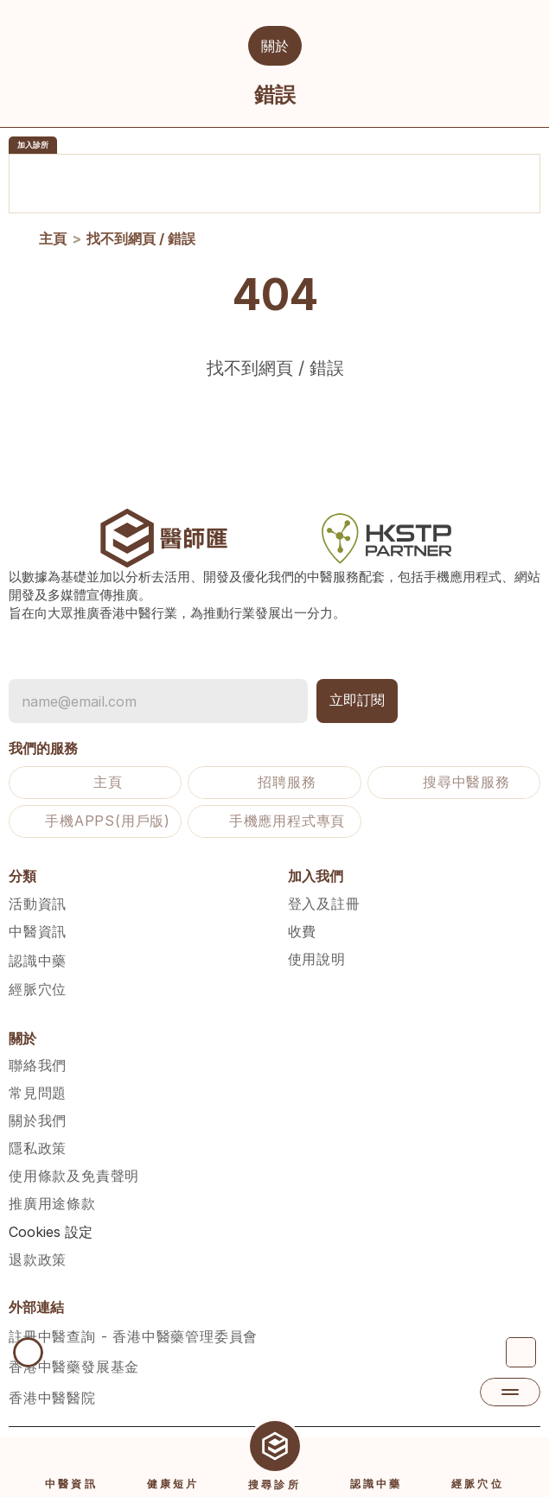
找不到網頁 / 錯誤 (140, 241)
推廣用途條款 (52, 1203)
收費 (302, 931)
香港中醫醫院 (52, 1397)
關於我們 (38, 1120)
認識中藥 (38, 960)
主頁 (53, 241)
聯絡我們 (38, 1065)
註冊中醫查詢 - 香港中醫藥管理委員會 (133, 1336)
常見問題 (38, 1092)
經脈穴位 (38, 989)
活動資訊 (38, 903)
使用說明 (317, 958)
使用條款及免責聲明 (74, 1175)
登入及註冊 (324, 903)
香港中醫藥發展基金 (74, 1366)
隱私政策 (38, 1148)
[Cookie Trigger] (51, 1231)
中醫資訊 (38, 931)
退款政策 (38, 1259)
